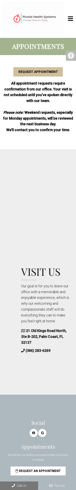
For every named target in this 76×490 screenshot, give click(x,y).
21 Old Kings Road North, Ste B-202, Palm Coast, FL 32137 (52, 337)
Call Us (19, 486)
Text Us (57, 486)
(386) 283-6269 (46, 350)
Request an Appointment (38, 471)
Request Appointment (38, 72)
